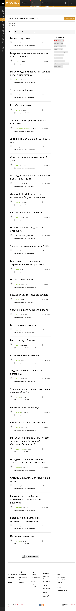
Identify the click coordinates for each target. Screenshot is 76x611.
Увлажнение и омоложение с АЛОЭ (29, 245)
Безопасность (23, 580)
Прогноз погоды (61, 577)
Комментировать (19, 45)
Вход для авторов (12, 574)
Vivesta (17, 147)
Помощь (10, 582)
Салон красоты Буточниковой (23, 128)
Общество (59, 585)
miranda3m (18, 184)
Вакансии (21, 582)
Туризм (45, 579)
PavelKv (17, 43)
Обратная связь (23, 585)
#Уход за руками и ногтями (61, 63)
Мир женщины (11, 12)
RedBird (18, 251)
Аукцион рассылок (36, 584)
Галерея (17, 32)
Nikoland (72, 604)
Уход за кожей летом (21, 90)
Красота (18, 12)
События (33, 586)
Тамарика (18, 345)
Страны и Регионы (61, 582)
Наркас (17, 61)
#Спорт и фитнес (58, 55)
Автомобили (46, 576)
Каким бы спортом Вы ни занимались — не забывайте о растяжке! (26, 499)
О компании (22, 574)
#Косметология (58, 49)
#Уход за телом (58, 66)
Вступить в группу (69, 18)
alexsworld (18, 80)
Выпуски (26, 2)
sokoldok (18, 299)
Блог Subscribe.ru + (24, 577)
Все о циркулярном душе (24, 324)
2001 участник (12, 25)
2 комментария (19, 451)
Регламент (10, 580)
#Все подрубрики (59, 40)
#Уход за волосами (59, 61)
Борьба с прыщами (20, 105)
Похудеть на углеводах (23, 279)
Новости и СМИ (61, 580)
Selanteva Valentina (20, 449)
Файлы (24, 32)
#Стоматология (58, 58)
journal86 (18, 526)
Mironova (18, 284)
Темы (11, 32)
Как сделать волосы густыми (26, 212)
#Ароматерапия (58, 43)
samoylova (18, 397)
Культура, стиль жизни (63, 590)
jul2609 (17, 269)
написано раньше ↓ (32, 556)
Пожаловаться (46, 43)
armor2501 (18, 217)
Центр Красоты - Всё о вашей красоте (23, 18)
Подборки (47, 2)
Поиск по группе (32, 32)
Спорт (58, 574)
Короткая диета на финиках (25, 355)
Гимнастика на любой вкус (24, 407)
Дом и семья (60, 587)
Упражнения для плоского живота (29, 309)
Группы (36, 2)
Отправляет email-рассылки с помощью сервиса (40, 6)
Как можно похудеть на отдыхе (27, 422)
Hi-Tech (45, 592)
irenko (17, 95)
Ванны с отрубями (20, 38)
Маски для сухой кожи (22, 340)
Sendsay (33, 581)
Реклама (33, 574)
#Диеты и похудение (59, 46)
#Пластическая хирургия (60, 52)
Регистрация (11, 577)
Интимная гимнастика (22, 536)
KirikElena (18, 110)
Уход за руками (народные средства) (30, 294)
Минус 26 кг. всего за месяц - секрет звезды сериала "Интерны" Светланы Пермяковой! (29, 441)
